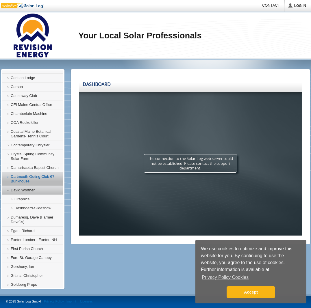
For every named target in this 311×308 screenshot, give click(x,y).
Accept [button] (251, 292)
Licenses (86, 301)
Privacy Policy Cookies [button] (225, 277)
